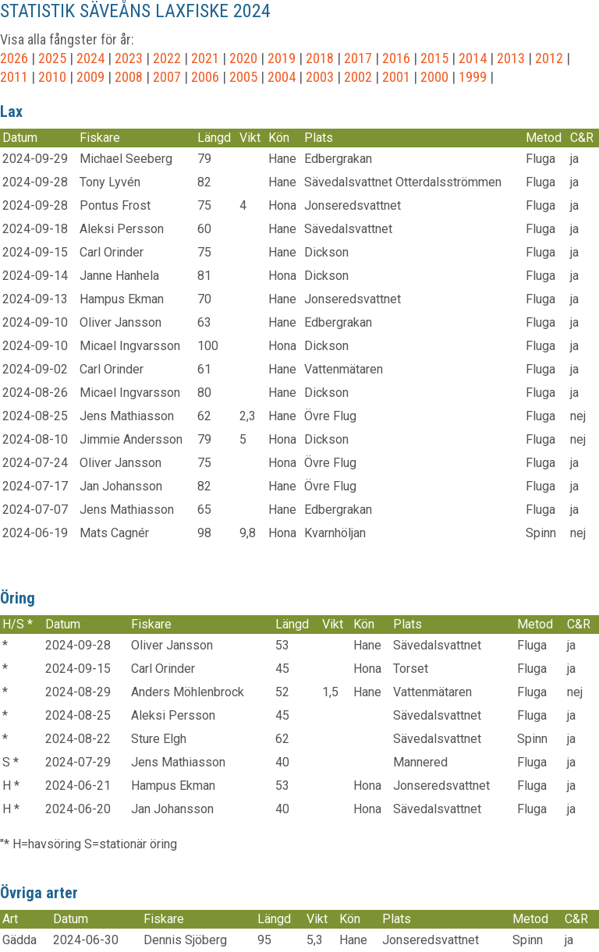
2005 (243, 77)
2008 (129, 77)
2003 (320, 77)
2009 (90, 77)
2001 (396, 77)
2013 (511, 58)
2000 (434, 77)
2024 (90, 58)
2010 (52, 77)
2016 (396, 58)
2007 (167, 77)
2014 (473, 58)
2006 (205, 77)
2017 (358, 58)
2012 (549, 58)
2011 (14, 77)
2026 (14, 58)
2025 (52, 58)
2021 (205, 58)
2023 (129, 58)
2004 (282, 77)
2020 (243, 58)
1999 (473, 77)
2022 (167, 58)
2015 (434, 58)
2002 (358, 77)
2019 (282, 58)
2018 (320, 58)
